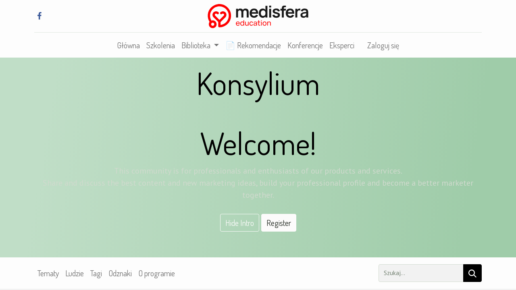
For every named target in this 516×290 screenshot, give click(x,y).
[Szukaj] (472, 273)
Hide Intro (239, 223)
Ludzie (74, 273)
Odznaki (120, 273)
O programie (156, 273)
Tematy (48, 273)
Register (278, 223)
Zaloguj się (383, 45)
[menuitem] (128, 45)
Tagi (96, 273)
